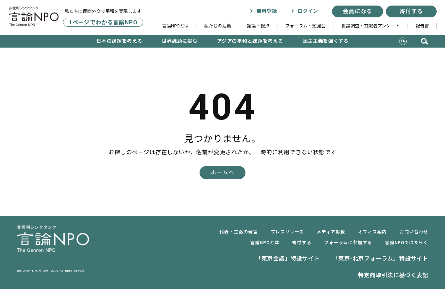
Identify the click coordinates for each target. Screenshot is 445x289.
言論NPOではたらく (406, 242)
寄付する (411, 11)
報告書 (422, 25)
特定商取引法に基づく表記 (393, 275)
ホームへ (222, 172)
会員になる (357, 11)
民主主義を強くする (326, 41)
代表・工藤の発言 (238, 231)
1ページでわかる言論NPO (103, 22)
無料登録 (263, 11)
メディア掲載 (331, 231)
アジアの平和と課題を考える (250, 41)
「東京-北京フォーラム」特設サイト (380, 258)
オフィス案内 (372, 231)
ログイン (304, 11)
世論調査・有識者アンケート (370, 25)
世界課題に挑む (179, 41)
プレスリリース (287, 231)
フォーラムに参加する (348, 242)
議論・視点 (258, 25)
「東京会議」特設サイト (288, 258)
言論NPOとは (175, 25)
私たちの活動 (217, 25)
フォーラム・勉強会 (305, 25)
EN (403, 41)
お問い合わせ (413, 231)
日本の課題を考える (119, 41)
